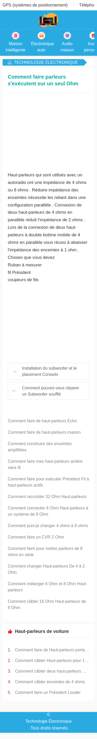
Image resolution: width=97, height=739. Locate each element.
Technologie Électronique (46, 62)
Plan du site (48, 735)
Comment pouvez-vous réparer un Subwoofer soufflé (50, 391)
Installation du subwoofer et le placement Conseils (49, 371)
